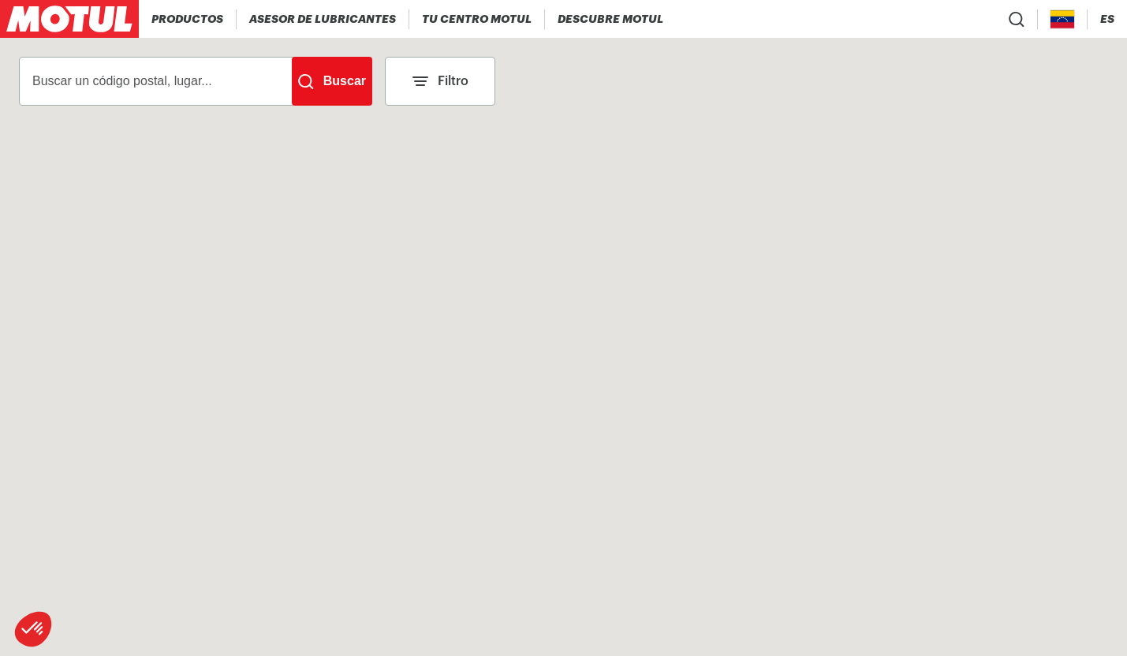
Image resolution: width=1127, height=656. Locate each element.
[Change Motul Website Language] (1107, 19)
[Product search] (1016, 19)
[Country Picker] (1063, 19)
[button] (33, 629)
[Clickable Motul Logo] (69, 19)
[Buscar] (332, 81)
